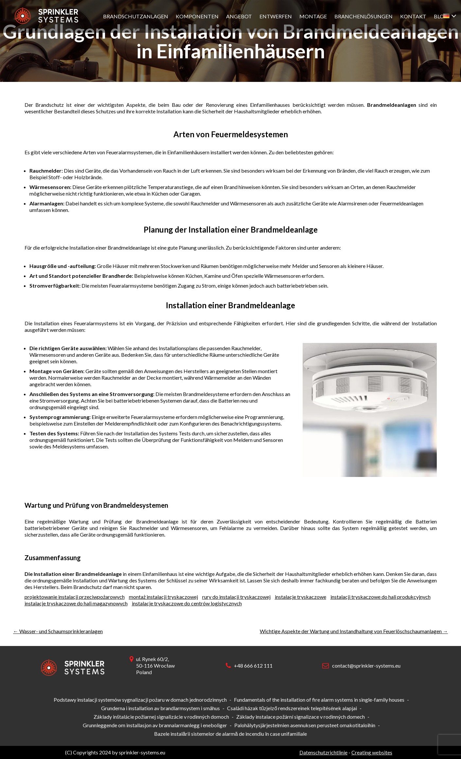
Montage (313, 16)
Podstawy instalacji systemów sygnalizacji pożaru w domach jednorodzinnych (140, 699)
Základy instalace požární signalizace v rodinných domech (300, 716)
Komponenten (197, 16)
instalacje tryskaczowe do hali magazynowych (76, 603)
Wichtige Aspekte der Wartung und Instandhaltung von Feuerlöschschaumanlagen (354, 631)
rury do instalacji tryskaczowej (236, 597)
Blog (441, 16)
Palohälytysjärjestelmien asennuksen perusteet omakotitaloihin (304, 725)
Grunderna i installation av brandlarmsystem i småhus (160, 708)
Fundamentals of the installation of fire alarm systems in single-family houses (319, 699)
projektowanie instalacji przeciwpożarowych (75, 597)
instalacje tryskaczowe (300, 597)
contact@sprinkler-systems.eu (366, 665)
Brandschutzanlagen (135, 16)
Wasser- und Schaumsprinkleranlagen (58, 631)
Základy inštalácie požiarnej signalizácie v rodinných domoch (161, 716)
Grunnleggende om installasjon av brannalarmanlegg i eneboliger (155, 725)
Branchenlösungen (363, 16)
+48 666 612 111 (253, 665)
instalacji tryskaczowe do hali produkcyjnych (380, 597)
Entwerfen (275, 16)
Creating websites (371, 752)
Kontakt (413, 16)
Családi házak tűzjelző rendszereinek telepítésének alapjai (292, 708)
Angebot (239, 16)
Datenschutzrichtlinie (323, 752)
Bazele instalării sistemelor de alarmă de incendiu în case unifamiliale (230, 734)
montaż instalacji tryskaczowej (163, 597)
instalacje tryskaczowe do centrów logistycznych (187, 603)
